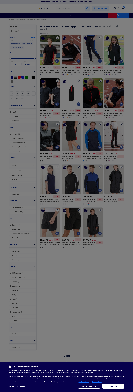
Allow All (113, 386)
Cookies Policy (84, 382)
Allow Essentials (89, 386)
